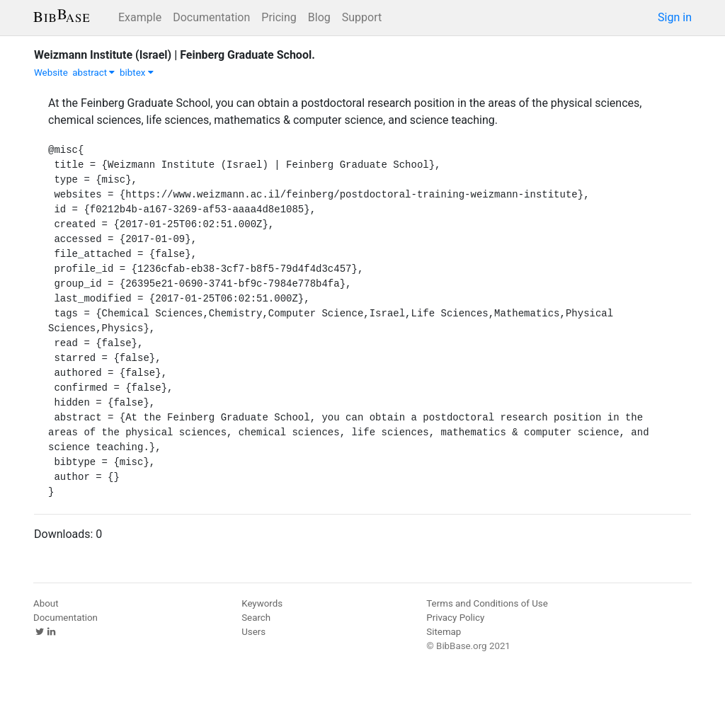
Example (139, 17)
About (46, 603)
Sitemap (443, 631)
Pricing (279, 17)
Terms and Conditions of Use (486, 603)
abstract (93, 72)
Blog (319, 17)
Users (253, 631)
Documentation (211, 17)
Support (362, 17)
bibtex (137, 72)
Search (255, 617)
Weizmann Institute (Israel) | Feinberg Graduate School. (174, 55)
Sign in (675, 17)
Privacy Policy (455, 617)
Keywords (261, 603)
